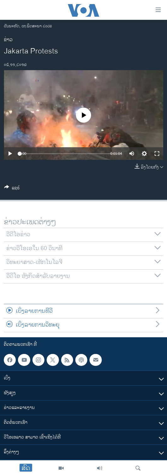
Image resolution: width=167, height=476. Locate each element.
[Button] (12, 189)
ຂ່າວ (8, 40)
